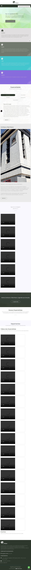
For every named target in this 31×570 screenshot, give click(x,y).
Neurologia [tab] (8, 97)
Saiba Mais (7, 119)
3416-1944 (8, 560)
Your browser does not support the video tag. (8, 219)
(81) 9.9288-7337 (4, 562)
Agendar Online (15, 301)
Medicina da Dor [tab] (23, 97)
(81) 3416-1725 (4, 560)
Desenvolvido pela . (15, 568)
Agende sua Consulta (24, 6)
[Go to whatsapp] (29, 567)
